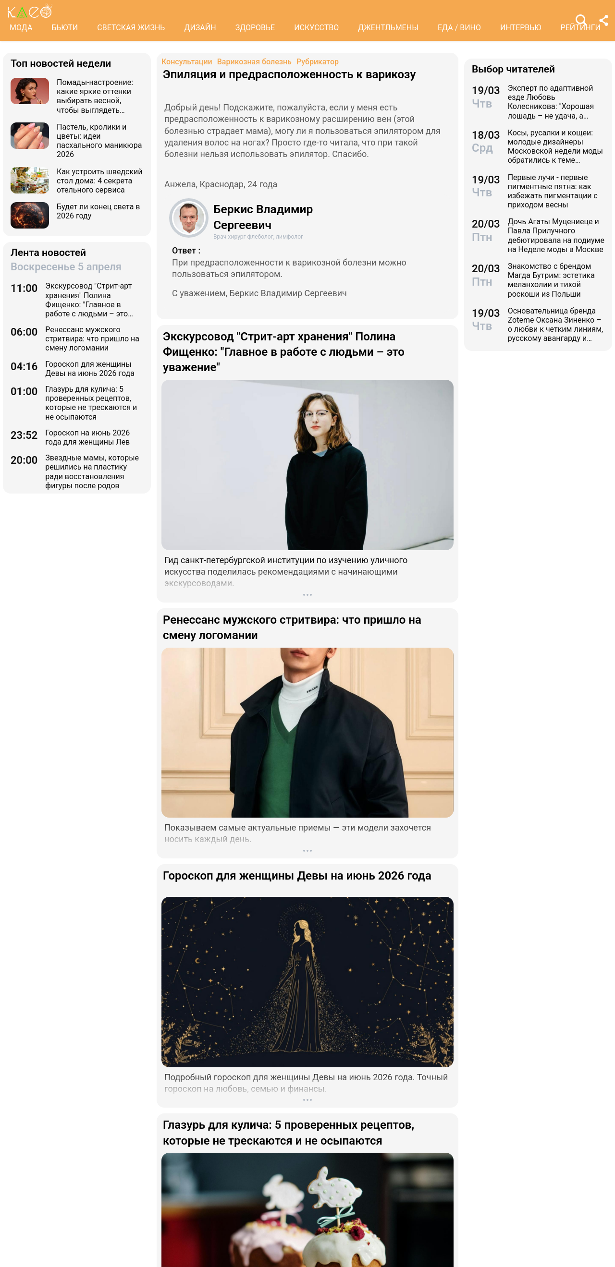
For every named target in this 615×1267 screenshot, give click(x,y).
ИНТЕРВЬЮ (520, 27)
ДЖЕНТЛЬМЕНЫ (388, 27)
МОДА (21, 27)
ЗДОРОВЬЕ (255, 27)
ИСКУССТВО (316, 27)
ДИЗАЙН (200, 27)
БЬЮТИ (64, 27)
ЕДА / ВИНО (459, 27)
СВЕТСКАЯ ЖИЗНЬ (131, 27)
